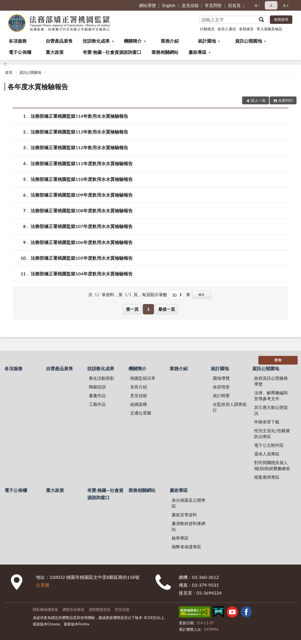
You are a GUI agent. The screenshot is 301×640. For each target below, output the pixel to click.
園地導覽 (221, 378)
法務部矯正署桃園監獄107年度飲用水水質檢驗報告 (82, 226)
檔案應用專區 (266, 477)
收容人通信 (227, 29)
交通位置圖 (140, 412)
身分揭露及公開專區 (188, 503)
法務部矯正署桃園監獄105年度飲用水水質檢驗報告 (82, 258)
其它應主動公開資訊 (271, 410)
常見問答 (213, 5)
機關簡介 (133, 40)
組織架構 (138, 404)
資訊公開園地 (248, 40)
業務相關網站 (164, 52)
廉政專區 (197, 52)
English (168, 5)
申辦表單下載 (266, 421)
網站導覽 (147, 5)
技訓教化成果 (96, 40)
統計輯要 (221, 395)
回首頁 (234, 5)
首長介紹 (138, 386)
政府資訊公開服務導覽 (271, 381)
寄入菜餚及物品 (269, 29)
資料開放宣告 (100, 609)
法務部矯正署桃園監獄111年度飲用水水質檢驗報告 (82, 163)
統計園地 (207, 40)
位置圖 (42, 585)
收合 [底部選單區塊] (278, 360)
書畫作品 (97, 395)
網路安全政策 (73, 609)
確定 (201, 294)
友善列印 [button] (285, 100)
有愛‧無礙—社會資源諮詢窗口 (112, 52)
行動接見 (207, 29)
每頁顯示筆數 (154, 294)
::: (5, 5)
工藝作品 (97, 404)
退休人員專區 (266, 453)
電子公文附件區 (269, 445)
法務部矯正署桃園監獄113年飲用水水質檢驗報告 (79, 131)
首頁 (8, 72)
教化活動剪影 (101, 378)
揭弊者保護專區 (186, 546)
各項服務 (18, 40)
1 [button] (148, 309)
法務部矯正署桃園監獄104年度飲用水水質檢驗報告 (82, 273)
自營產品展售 (59, 40)
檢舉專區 (180, 537)
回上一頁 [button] (258, 100)
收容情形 (221, 386)
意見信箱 (190, 5)
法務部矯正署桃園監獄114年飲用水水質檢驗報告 (79, 116)
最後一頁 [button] (166, 309)
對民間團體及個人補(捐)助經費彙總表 (272, 465)
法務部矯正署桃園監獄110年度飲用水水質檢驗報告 (82, 179)
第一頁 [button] (132, 309)
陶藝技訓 (97, 386)
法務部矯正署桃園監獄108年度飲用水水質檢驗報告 (82, 210)
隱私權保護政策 (45, 609)
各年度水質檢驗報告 (38, 86)
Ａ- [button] (257, 5)
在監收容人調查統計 (230, 407)
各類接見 (246, 29)
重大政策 (55, 52)
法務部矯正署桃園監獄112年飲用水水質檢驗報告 (79, 147)
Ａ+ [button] (285, 5)
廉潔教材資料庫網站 (188, 526)
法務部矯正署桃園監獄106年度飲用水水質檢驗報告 (82, 242)
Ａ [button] (271, 5)
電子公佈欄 (20, 52)
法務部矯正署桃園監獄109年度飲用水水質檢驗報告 (82, 195)
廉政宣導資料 (184, 514)
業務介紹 (170, 40)
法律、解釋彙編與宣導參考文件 (271, 395)
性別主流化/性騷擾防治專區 (272, 433)
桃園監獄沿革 (142, 378)
